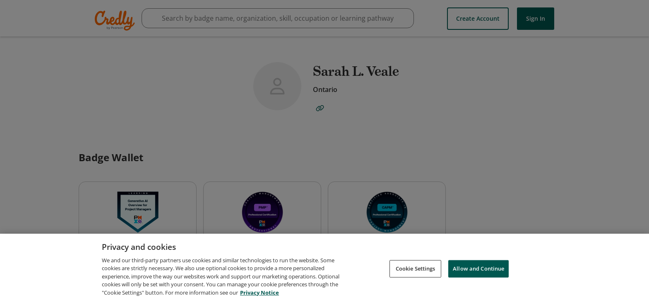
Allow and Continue (478, 272)
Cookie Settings (415, 272)
